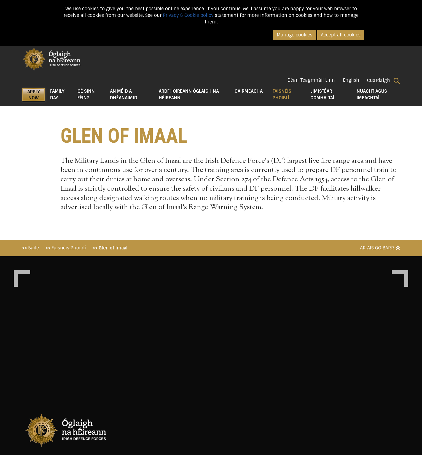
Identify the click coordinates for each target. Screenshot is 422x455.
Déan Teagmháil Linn (311, 80)
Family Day (57, 94)
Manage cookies (294, 35)
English (351, 80)
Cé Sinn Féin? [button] (86, 94)
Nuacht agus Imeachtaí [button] (372, 94)
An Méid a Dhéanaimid (123, 94)
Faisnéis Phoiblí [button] (289, 94)
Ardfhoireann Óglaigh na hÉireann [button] (189, 94)
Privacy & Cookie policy (188, 15)
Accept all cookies (341, 35)
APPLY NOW (33, 95)
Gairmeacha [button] (249, 91)
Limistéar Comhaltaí (322, 94)
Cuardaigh (383, 80)
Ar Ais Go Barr (380, 248)
